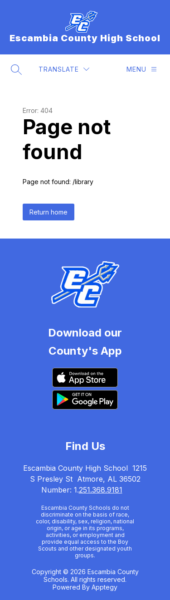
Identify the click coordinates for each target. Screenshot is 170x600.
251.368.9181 (100, 489)
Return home (48, 212)
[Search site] (16, 69)
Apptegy (104, 587)
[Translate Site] (64, 69)
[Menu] (141, 69)
